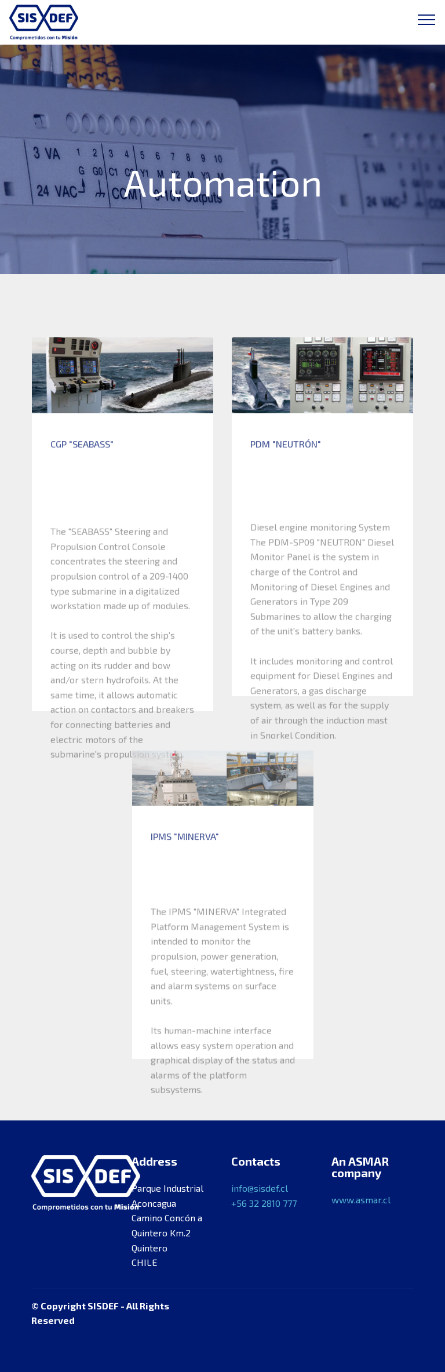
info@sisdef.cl (259, 1187)
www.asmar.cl (361, 1199)
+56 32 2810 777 (264, 1203)
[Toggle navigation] (427, 19)
